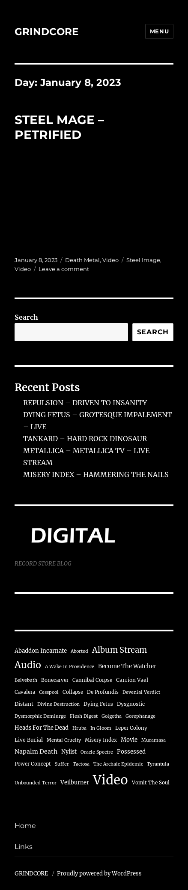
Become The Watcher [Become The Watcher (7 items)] (127, 666)
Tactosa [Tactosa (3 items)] (81, 764)
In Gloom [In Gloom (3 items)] (100, 728)
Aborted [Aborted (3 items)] (79, 651)
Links (24, 847)
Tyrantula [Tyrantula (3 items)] (158, 764)
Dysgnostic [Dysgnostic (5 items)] (131, 704)
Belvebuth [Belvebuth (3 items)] (26, 680)
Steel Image (143, 259)
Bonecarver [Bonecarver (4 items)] (55, 680)
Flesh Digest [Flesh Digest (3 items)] (84, 716)
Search (26, 317)
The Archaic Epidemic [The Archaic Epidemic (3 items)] (118, 764)
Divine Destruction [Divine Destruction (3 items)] (58, 704)
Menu (159, 31)
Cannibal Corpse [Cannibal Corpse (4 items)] (92, 680)
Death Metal (82, 259)
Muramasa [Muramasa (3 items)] (153, 740)
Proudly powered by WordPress (99, 873)
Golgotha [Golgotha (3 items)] (111, 716)
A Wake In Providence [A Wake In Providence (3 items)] (69, 666)
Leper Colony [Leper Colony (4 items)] (131, 728)
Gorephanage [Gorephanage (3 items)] (140, 716)
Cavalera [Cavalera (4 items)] (25, 692)
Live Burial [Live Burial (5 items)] (29, 740)
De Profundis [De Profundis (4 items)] (103, 692)
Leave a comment (64, 268)
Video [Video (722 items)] (110, 780)
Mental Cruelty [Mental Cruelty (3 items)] (64, 740)
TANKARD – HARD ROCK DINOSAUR (85, 438)
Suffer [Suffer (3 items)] (62, 764)
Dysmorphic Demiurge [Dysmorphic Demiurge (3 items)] (40, 716)
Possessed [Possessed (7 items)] (131, 751)
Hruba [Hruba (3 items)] (79, 728)
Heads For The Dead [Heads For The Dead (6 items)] (42, 727)
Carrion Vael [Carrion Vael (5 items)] (132, 680)
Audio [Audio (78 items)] (28, 665)
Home (25, 826)
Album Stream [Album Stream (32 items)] (119, 650)
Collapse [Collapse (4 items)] (73, 692)
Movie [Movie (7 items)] (129, 739)
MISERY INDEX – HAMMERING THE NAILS (96, 474)
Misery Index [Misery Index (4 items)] (101, 740)
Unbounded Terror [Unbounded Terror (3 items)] (36, 783)
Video (110, 259)
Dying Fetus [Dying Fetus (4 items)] (98, 704)
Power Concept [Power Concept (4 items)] (33, 764)
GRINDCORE (46, 32)
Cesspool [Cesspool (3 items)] (49, 692)
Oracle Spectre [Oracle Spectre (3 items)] (97, 752)
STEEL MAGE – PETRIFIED (59, 127)
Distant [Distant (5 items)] (24, 704)
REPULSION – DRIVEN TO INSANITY (85, 402)
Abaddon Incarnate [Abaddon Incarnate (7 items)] (41, 650)
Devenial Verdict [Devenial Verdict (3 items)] (141, 692)
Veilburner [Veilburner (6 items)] (74, 782)
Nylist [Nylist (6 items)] (69, 751)
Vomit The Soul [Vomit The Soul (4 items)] (151, 783)
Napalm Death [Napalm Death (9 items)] (36, 751)
